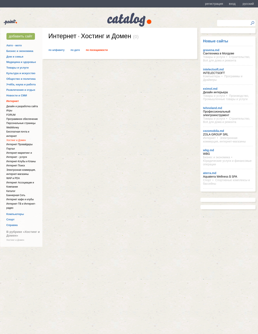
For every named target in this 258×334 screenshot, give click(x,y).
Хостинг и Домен (16, 140)
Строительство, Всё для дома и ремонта (226, 58)
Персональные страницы (21, 123)
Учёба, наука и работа (21, 84)
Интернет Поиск (15, 165)
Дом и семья (14, 56)
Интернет (12, 101)
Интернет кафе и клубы (20, 199)
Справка (12, 225)
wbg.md (208, 150)
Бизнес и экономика (19, 51)
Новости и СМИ (16, 95)
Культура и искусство (20, 73)
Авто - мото (14, 45)
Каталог (11, 191)
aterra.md (209, 173)
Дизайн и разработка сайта (22, 106)
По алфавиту (57, 50)
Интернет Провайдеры (19, 144)
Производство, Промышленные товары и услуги (226, 97)
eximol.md (210, 88)
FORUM (11, 114)
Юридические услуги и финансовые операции (227, 162)
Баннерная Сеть (15, 195)
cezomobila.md (213, 131)
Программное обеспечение (22, 119)
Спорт (10, 219)
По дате (75, 50)
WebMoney (12, 127)
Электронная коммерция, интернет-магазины (224, 139)
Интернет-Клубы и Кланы (21, 161)
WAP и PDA (13, 178)
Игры (9, 110)
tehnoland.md (212, 108)
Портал (10, 148)
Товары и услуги (17, 67)
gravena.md (211, 50)
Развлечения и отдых (20, 89)
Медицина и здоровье (21, 62)
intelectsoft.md (213, 69)
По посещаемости (97, 50)
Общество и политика (21, 78)
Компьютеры (15, 214)
